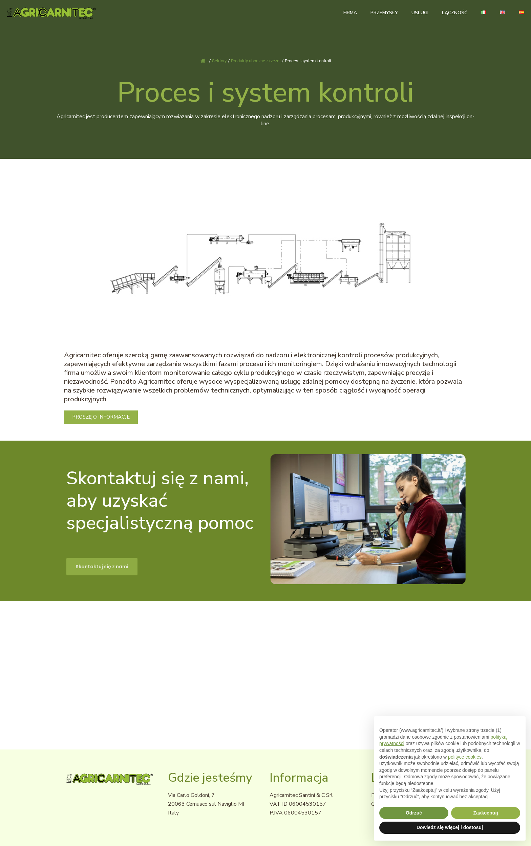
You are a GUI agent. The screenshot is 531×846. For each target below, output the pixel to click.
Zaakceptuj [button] (485, 813)
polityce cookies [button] (465, 757)
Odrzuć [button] (414, 813)
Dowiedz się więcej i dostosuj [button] (450, 827)
